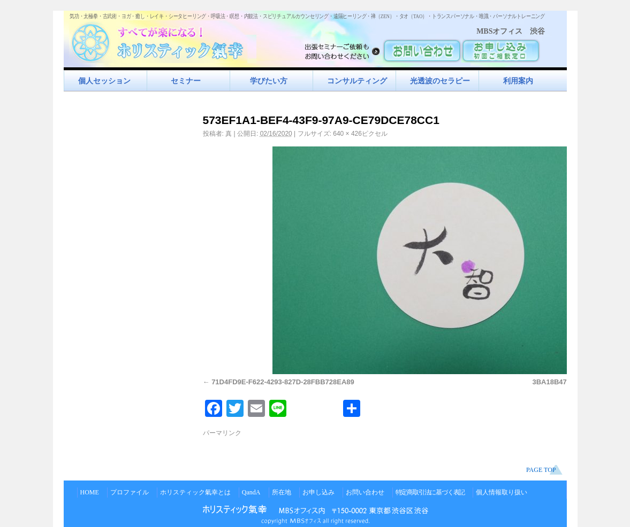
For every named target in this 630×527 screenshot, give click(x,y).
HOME (89, 492)
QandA (251, 492)
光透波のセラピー (440, 80)
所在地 (281, 492)
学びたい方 (268, 80)
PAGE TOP (541, 470)
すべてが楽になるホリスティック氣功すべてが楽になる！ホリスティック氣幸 (162, 40)
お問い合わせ (365, 492)
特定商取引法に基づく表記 (430, 492)
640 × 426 (347, 133)
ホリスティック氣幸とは (195, 492)
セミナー (186, 80)
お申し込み (318, 492)
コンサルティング (357, 80)
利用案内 (518, 80)
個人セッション (104, 80)
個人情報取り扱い (501, 492)
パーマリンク (222, 433)
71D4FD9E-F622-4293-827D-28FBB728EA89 (282, 382)
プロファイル (129, 492)
